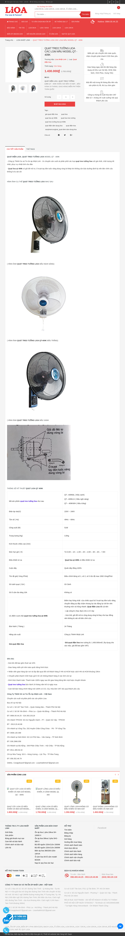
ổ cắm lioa (53, 34)
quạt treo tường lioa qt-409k (55, 122)
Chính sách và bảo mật (14, 845)
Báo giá (49, 2)
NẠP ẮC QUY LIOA (22, 929)
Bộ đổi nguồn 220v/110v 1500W (47, 845)
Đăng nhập (99, 13)
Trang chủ (12, 22)
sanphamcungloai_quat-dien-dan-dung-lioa (61, 129)
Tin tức (22, 28)
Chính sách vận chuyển (73, 857)
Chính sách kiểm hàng (73, 854)
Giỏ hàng (68, 839)
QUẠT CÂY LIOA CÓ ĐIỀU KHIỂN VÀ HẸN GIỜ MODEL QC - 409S (18, 809)
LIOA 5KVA (69, 927)
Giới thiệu (9, 832)
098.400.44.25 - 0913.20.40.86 (84, 877)
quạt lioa (64, 114)
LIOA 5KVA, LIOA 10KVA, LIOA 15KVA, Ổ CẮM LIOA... (56, 9)
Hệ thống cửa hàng (37, 2)
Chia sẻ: (47, 135)
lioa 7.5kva (44, 28)
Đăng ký (108, 13)
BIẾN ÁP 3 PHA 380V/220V (31, 927)
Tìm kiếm (68, 830)
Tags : (47, 110)
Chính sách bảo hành (72, 851)
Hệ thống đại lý (61, 22)
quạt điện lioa (71, 126)
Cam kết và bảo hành (13, 841)
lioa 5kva (32, 28)
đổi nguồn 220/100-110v (36, 34)
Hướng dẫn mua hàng (73, 842)
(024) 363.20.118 (109, 877)
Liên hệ (8, 848)
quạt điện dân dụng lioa (53, 126)
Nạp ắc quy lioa (68, 34)
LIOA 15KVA (102, 927)
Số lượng (48, 97)
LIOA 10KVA (91, 927)
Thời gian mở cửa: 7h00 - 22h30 (16, 2)
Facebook (102, 828)
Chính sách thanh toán (73, 845)
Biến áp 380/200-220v (15, 34)
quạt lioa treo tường (68, 118)
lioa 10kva (57, 28)
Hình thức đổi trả (71, 848)
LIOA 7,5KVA (80, 927)
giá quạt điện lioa (51, 114)
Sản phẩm (75, 22)
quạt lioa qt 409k (51, 118)
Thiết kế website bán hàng (53, 934)
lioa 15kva (69, 28)
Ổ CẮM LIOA (59, 927)
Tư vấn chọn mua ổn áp (41, 22)
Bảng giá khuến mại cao (14, 838)
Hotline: (108, 22)
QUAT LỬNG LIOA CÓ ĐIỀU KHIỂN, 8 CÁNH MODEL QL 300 (47, 809)
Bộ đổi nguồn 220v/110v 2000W (47, 848)
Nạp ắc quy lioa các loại (44, 863)
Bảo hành (11, 28)
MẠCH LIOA (48, 927)
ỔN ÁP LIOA (15, 927)
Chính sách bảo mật (72, 860)
